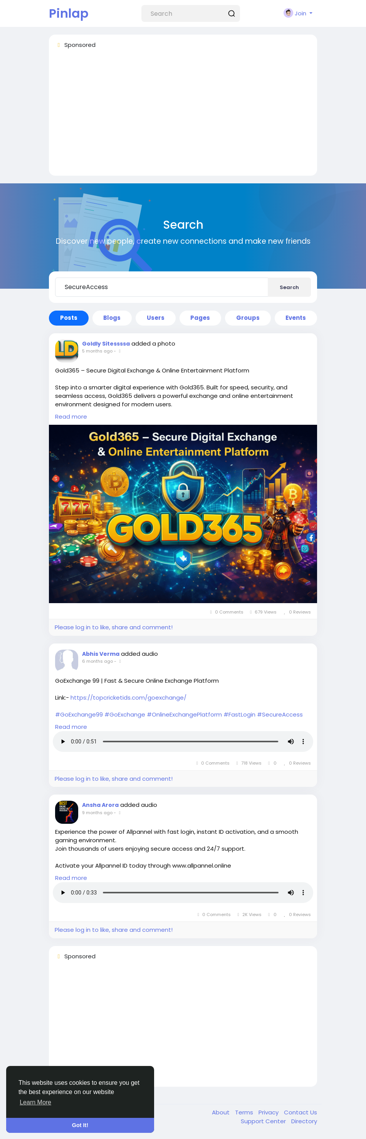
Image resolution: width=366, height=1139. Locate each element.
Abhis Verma (100, 654)
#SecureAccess (280, 714)
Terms (245, 1112)
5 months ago (97, 351)
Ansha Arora (100, 805)
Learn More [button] (35, 1102)
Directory (304, 1121)
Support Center (264, 1121)
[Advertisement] (183, 116)
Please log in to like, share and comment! (114, 627)
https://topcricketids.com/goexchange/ (128, 697)
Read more (71, 416)
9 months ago (97, 813)
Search (289, 287)
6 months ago (97, 661)
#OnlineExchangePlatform (184, 714)
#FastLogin (239, 714)
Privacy (269, 1112)
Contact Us (300, 1112)
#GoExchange (124, 714)
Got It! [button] (80, 1125)
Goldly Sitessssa (106, 344)
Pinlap (69, 13)
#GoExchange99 (79, 714)
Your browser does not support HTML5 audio (183, 741)
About (221, 1112)
